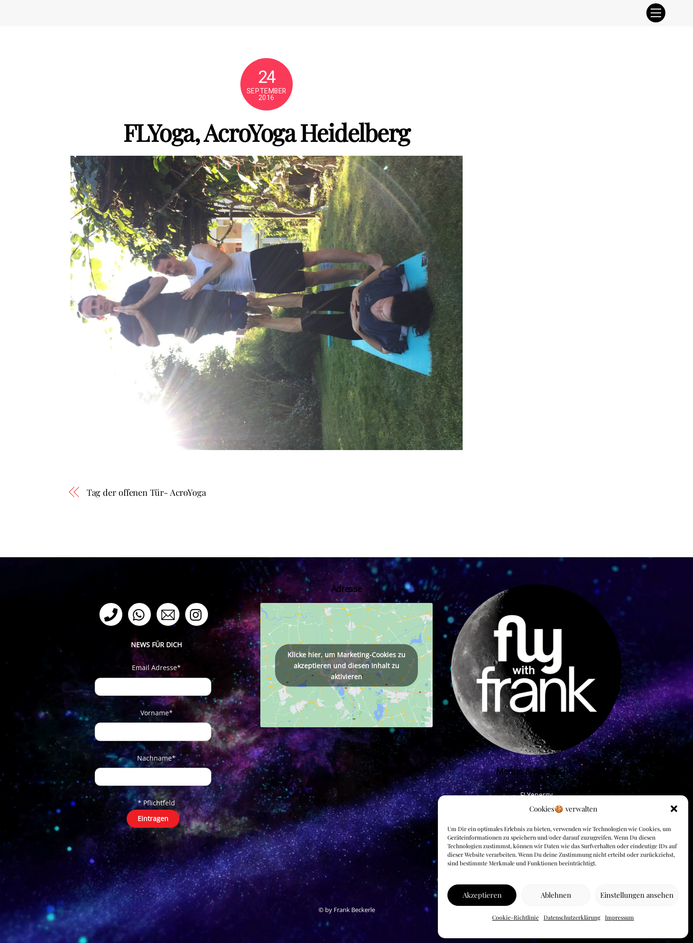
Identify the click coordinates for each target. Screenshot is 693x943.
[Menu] (655, 12)
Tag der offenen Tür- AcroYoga (146, 492)
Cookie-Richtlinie (515, 917)
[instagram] (198, 613)
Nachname (156, 757)
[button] (674, 808)
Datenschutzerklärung (572, 917)
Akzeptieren (482, 895)
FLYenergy (536, 794)
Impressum (619, 917)
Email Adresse (156, 667)
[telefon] (112, 613)
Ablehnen (556, 895)
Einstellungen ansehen (636, 895)
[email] (170, 613)
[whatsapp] (141, 613)
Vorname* (156, 712)
